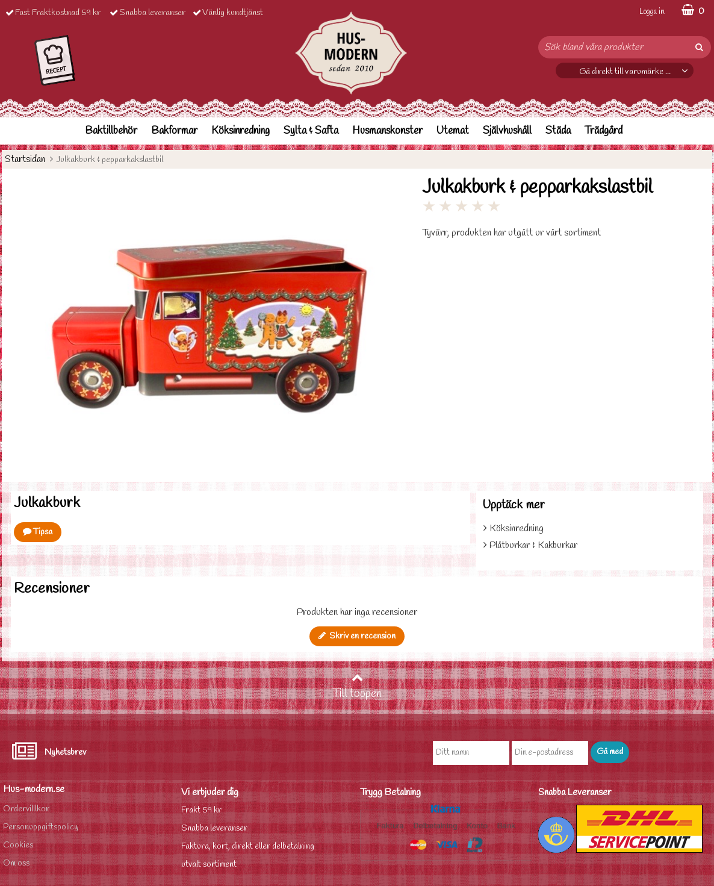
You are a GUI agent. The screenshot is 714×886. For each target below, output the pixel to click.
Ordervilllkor (26, 809)
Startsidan (25, 159)
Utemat (452, 131)
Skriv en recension (357, 636)
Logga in (652, 12)
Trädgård (603, 131)
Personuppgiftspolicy (40, 827)
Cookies (18, 845)
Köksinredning (240, 131)
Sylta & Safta (311, 131)
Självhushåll (507, 131)
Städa (558, 131)
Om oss (16, 863)
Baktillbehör (111, 131)
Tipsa (37, 532)
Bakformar (174, 131)
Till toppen (357, 687)
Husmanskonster (387, 131)
